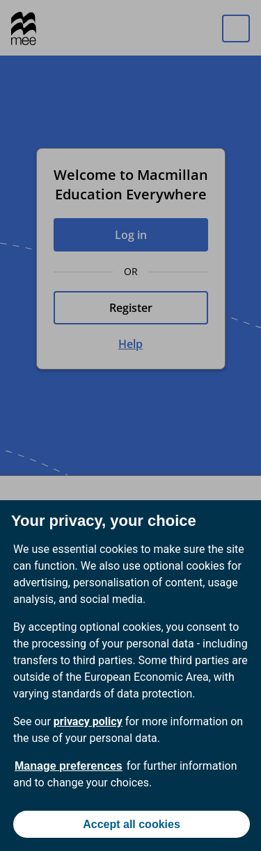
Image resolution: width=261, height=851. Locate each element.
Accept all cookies (131, 824)
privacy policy (88, 721)
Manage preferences (68, 766)
